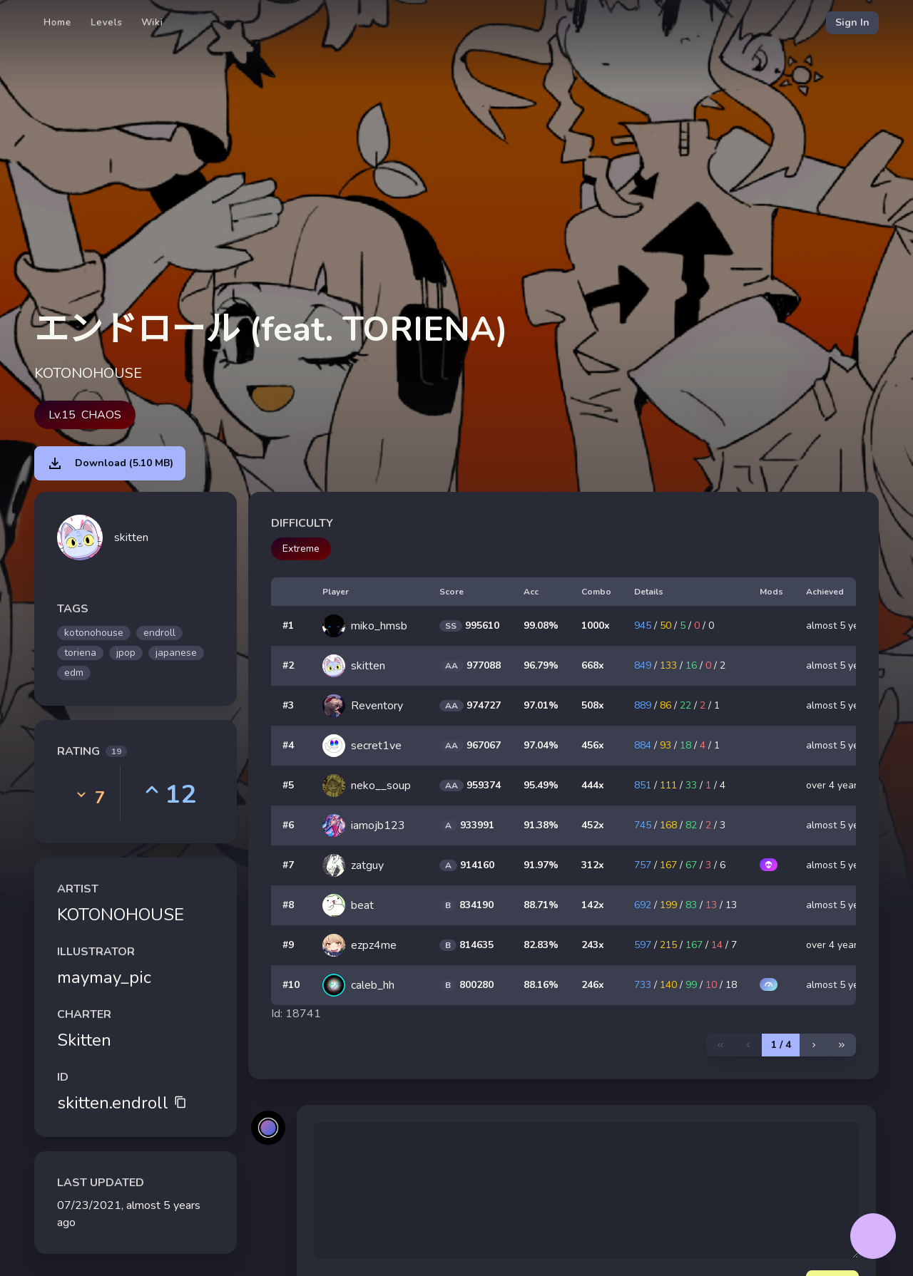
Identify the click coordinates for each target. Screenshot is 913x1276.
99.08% (541, 625)
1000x (595, 625)
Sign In (852, 22)
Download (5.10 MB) (109, 463)
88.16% (541, 985)
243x (592, 945)
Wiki (152, 22)
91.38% (541, 825)
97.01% (541, 705)
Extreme (301, 548)
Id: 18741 (296, 1014)
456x (592, 745)
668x (592, 665)
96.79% (541, 665)
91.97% (541, 865)
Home (58, 22)
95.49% (541, 785)
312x (592, 865)
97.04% (541, 745)
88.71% (541, 905)
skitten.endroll (122, 1102)
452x (592, 825)
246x (592, 985)
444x (592, 785)
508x (592, 705)
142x (592, 905)
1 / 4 (781, 1044)
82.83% (541, 945)
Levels (107, 22)
